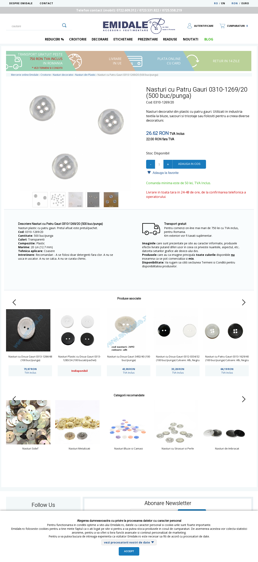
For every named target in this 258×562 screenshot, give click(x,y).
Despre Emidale (21, 3)
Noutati (190, 39)
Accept (129, 551)
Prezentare (148, 39)
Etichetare (123, 39)
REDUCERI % (54, 39)
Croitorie (77, 39)
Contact (46, 3)
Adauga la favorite (163, 172)
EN (226, 3)
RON (235, 3)
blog (208, 39)
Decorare (100, 39)
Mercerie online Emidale (24, 74)
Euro (245, 3)
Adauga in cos (189, 163)
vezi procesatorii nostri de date (127, 542)
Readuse (170, 39)
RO (216, 3)
